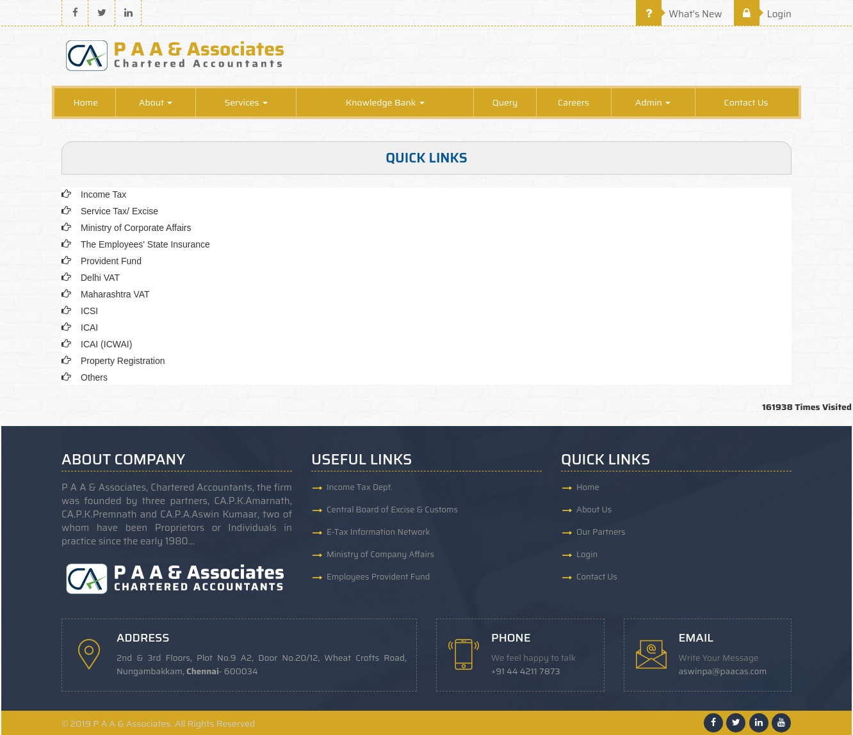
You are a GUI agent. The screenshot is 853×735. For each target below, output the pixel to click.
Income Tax (103, 194)
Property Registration (123, 361)
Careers (573, 102)
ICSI (89, 311)
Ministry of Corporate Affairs (136, 228)
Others (94, 377)
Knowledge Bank (385, 102)
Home (85, 102)
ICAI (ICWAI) (106, 344)
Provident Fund (111, 261)
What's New (679, 14)
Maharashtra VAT (115, 294)
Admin (652, 102)
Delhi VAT (100, 278)
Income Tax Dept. (360, 487)
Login (763, 14)
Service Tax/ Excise (119, 211)
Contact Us (746, 102)
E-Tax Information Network (378, 532)
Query (505, 102)
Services (245, 102)
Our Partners (601, 532)
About (156, 102)
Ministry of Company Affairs (380, 554)
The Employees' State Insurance (145, 244)
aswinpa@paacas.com (723, 671)
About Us (594, 509)
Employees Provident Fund (378, 576)
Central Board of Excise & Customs (392, 509)
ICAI (89, 327)
